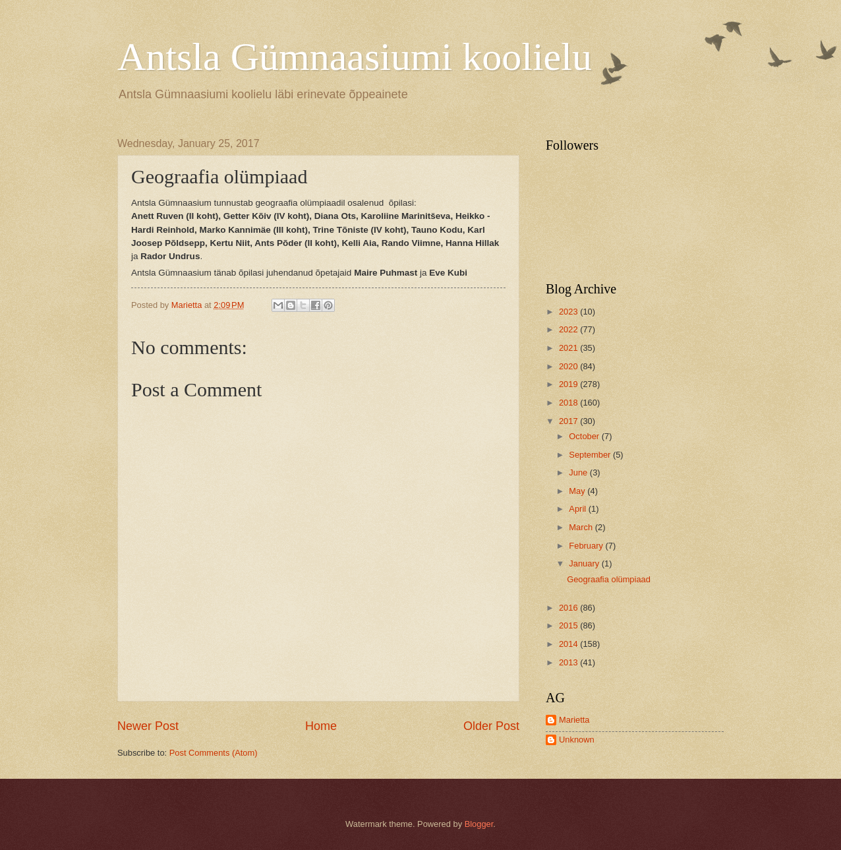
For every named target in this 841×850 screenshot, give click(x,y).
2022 (569, 329)
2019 (569, 384)
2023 (569, 312)
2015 (569, 625)
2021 (569, 348)
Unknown (576, 739)
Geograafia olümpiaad (609, 579)
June (579, 472)
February (587, 546)
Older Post (491, 726)
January (585, 563)
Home (321, 726)
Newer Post (148, 726)
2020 (569, 366)
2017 (569, 421)
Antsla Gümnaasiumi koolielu (354, 56)
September (591, 455)
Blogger (479, 824)
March (581, 527)
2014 (569, 644)
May (578, 491)
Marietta (574, 720)
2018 (569, 403)
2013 (569, 662)
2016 (569, 608)
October (585, 436)
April (578, 509)
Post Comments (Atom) (213, 753)
